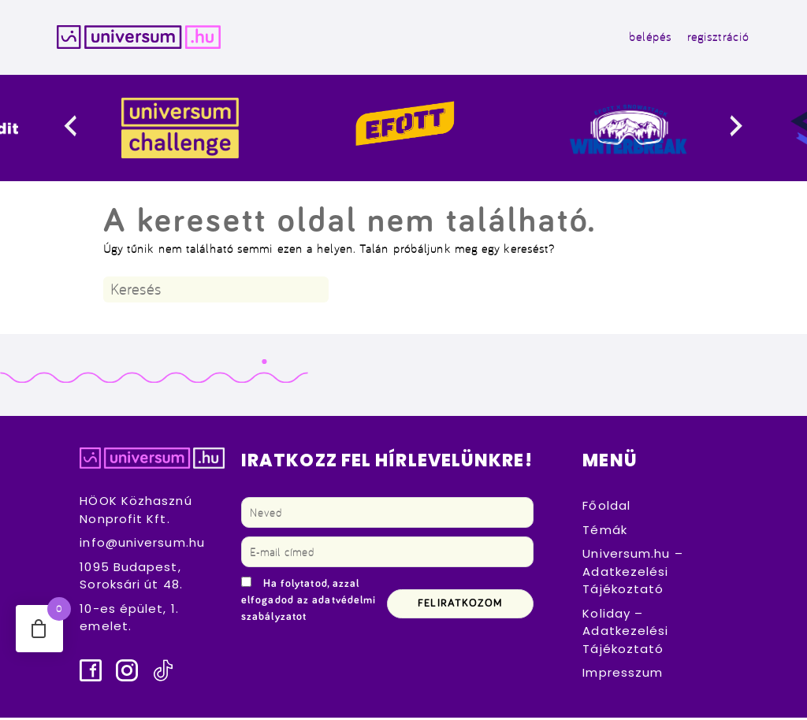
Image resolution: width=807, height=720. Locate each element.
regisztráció (712, 38)
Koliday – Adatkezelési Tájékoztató (625, 633)
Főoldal (606, 508)
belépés (644, 38)
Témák (604, 532)
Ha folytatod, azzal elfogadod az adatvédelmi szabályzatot (308, 603)
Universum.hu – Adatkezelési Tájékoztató (632, 574)
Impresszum (622, 675)
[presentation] (83, 131)
